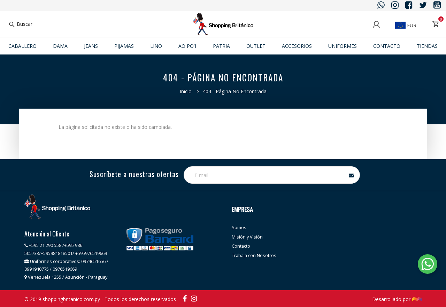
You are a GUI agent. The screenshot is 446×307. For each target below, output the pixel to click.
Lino (156, 46)
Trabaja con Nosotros (254, 255)
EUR (405, 25)
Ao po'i (187, 46)
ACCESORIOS (297, 46)
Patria (221, 46)
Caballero (22, 46)
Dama (60, 46)
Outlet (256, 46)
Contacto (386, 46)
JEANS (91, 46)
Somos (239, 228)
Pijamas (124, 46)
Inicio (186, 91)
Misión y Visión (247, 237)
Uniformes (342, 46)
